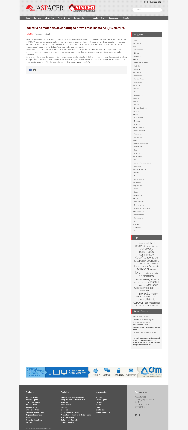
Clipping (137, 69)
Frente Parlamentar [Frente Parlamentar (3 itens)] (151, 273)
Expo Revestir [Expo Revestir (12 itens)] (141, 266)
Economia (137, 105)
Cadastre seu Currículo (69, 420)
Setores (136, 224)
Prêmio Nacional (139, 205)
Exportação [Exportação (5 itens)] (154, 266)
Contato (126, 18)
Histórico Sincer (31, 405)
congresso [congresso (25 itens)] (146, 248)
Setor (135, 221)
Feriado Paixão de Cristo (141, 316)
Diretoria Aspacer (32, 400)
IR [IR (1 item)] (146, 285)
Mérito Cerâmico (139, 179)
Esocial (136, 114)
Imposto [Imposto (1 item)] (146, 282)
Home (28, 18)
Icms (136, 150)
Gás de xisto (138, 134)
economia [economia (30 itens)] (153, 260)
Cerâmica (137, 66)
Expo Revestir (138, 118)
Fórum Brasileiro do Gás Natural (72, 412)
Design (136, 98)
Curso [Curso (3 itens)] (136, 261)
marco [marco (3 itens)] (156, 288)
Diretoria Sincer (31, 407)
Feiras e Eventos (64, 18)
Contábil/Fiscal (139, 79)
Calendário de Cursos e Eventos (72, 397)
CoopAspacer (113, 18)
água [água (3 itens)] (153, 305)
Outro (136, 189)
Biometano (137, 56)
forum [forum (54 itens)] (139, 272)
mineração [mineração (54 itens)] (143, 293)
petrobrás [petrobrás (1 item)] (154, 297)
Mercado (137, 176)
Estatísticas (100, 410)
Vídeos (98, 405)
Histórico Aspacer (32, 397)
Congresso (137, 72)
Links (98, 407)
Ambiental (137, 43)
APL (135, 46)
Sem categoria (138, 218)
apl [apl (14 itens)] (153, 243)
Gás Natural (138, 137)
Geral (136, 140)
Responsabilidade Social (142, 208)
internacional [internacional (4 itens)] (140, 285)
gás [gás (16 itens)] (151, 279)
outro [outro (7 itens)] (148, 296)
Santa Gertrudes (139, 215)
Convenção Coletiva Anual (35, 412)
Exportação (137, 121)
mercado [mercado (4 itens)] (149, 291)
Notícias (99, 397)
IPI (135, 160)
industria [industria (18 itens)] (154, 282)
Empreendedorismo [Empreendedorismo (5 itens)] (143, 263)
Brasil (136, 59)
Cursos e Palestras (80, 18)
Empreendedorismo (140, 108)
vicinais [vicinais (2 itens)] (148, 305)
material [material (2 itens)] (142, 291)
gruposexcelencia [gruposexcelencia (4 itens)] (141, 279)
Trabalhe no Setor (98, 18)
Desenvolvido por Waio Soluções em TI (124, 428)
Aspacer (60, 8)
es (155, 2)
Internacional (138, 156)
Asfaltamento (138, 50)
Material (136, 173)
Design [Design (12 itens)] (142, 260)
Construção (46, 34)
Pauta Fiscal (138, 195)
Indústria (137, 153)
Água (136, 40)
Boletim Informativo (103, 412)
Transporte (137, 228)
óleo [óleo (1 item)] (157, 305)
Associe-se (29, 422)
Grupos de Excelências (34, 415)
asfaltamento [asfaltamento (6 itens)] (141, 246)
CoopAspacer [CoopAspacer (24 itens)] (143, 257)
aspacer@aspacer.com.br (144, 400)
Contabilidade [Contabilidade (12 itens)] (146, 254)
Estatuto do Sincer (32, 410)
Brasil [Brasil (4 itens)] (149, 246)
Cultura (136, 89)
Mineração (137, 182)
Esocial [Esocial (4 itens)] (155, 263)
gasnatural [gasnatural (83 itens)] (147, 276)
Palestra (136, 192)
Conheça (37, 18)
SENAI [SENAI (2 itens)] (144, 305)
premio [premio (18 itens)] (142, 299)
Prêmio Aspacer (139, 202)
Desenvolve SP (138, 95)
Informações (49, 18)
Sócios (28, 417)
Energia (136, 111)
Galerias (99, 402)
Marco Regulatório (140, 169)
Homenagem (138, 147)
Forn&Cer (137, 124)
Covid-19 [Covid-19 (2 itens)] (155, 258)
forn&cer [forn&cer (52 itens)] (143, 269)
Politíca (136, 198)
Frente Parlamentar (140, 131)
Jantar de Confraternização (142, 163)
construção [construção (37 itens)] (146, 251)
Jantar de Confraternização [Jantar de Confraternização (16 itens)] (146, 286)
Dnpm (136, 101)
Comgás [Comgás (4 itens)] (155, 246)
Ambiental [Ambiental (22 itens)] (145, 243)
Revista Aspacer (139, 211)
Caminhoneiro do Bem (141, 63)
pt (151, 2)
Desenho (137, 92)
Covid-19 (137, 85)
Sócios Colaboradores (34, 420)
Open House (138, 185)
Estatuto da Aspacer (33, 402)
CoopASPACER (66, 405)
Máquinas (137, 166)
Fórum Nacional (139, 127)
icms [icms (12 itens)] (140, 282)
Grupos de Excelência (141, 144)
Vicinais (136, 231)
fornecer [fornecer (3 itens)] (153, 270)
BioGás (136, 53)
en (159, 2)
